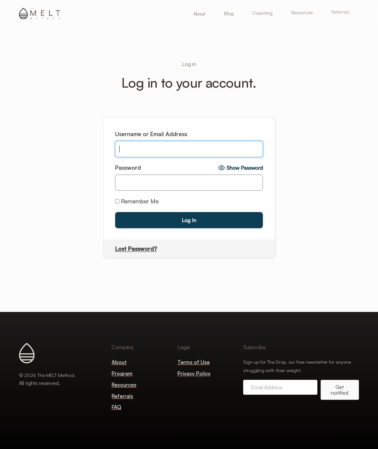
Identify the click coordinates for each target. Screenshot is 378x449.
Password (128, 167)
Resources (124, 384)
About (119, 362)
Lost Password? (136, 248)
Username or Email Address (151, 133)
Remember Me (137, 201)
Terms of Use (193, 362)
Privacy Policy (194, 373)
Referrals (122, 396)
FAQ (116, 407)
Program (122, 373)
